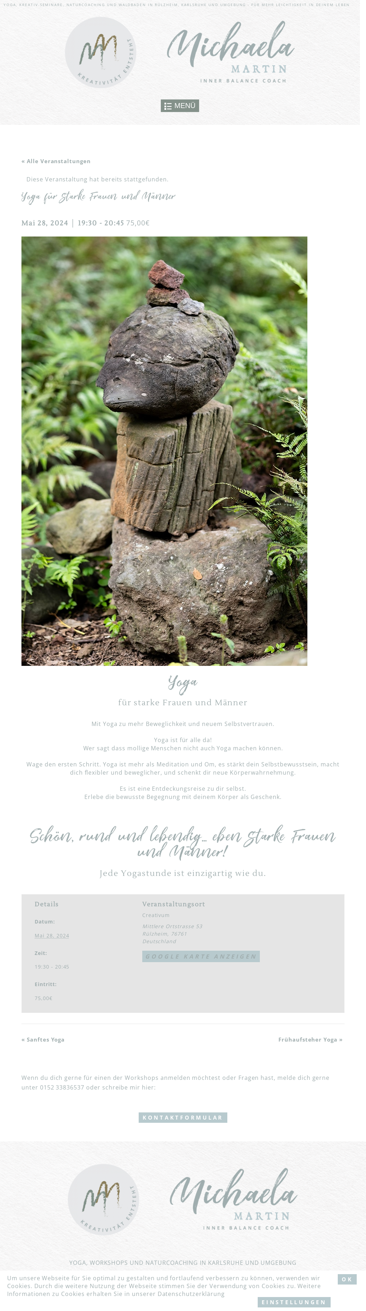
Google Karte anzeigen (201, 956)
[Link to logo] (180, 53)
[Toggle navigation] (179, 105)
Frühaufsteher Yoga (310, 1039)
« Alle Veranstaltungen (56, 161)
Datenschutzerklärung (191, 1294)
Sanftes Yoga (43, 1039)
